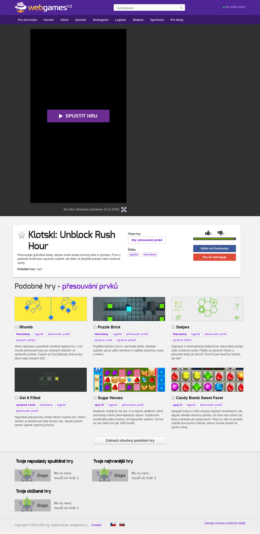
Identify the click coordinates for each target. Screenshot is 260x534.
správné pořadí (25, 340)
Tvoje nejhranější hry (113, 461)
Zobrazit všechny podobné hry (129, 440)
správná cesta (103, 340)
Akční (64, 20)
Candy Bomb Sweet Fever (199, 398)
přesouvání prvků (90, 286)
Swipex (182, 327)
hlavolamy (46, 405)
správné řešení (182, 340)
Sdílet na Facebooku (215, 248)
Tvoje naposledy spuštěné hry (44, 461)
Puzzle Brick (109, 327)
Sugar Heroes (110, 398)
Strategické (100, 20)
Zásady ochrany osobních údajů (224, 523)
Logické (120, 20)
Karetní (49, 20)
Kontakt (96, 525)
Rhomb (26, 327)
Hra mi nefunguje (214, 257)
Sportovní (157, 20)
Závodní (80, 20)
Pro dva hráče (27, 20)
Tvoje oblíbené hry (33, 491)
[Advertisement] (194, 101)
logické (39, 334)
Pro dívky (176, 20)
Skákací (138, 20)
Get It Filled (29, 398)
